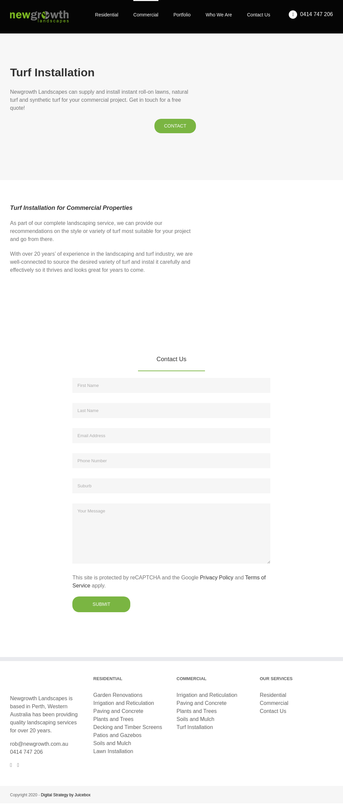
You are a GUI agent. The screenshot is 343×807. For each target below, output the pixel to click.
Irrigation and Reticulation (123, 703)
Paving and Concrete (118, 711)
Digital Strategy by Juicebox (65, 795)
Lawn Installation (113, 751)
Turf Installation (195, 727)
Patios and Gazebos (117, 735)
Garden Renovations (118, 695)
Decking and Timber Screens (127, 727)
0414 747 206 (26, 752)
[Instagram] (18, 765)
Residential (273, 695)
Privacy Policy (216, 577)
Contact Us (273, 711)
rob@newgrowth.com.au (39, 744)
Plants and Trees (113, 719)
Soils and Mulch (112, 743)
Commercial (274, 703)
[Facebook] (11, 765)
